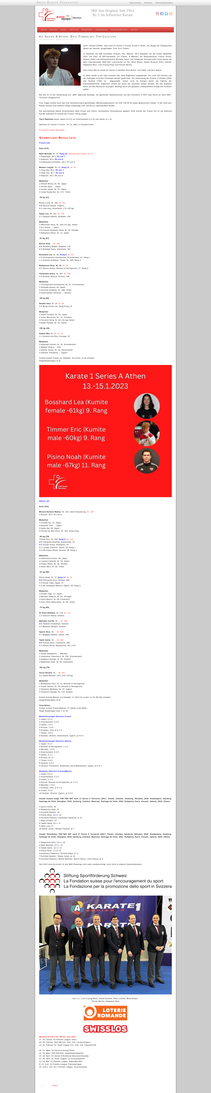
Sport (63, 29)
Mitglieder (87, 29)
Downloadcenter (119, 29)
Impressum (135, 3)
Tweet (54, 1086)
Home (44, 29)
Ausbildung (101, 29)
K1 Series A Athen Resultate (51, 130)
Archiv (134, 29)
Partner (148, 3)
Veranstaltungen (164, 3)
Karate (53, 29)
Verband (74, 29)
